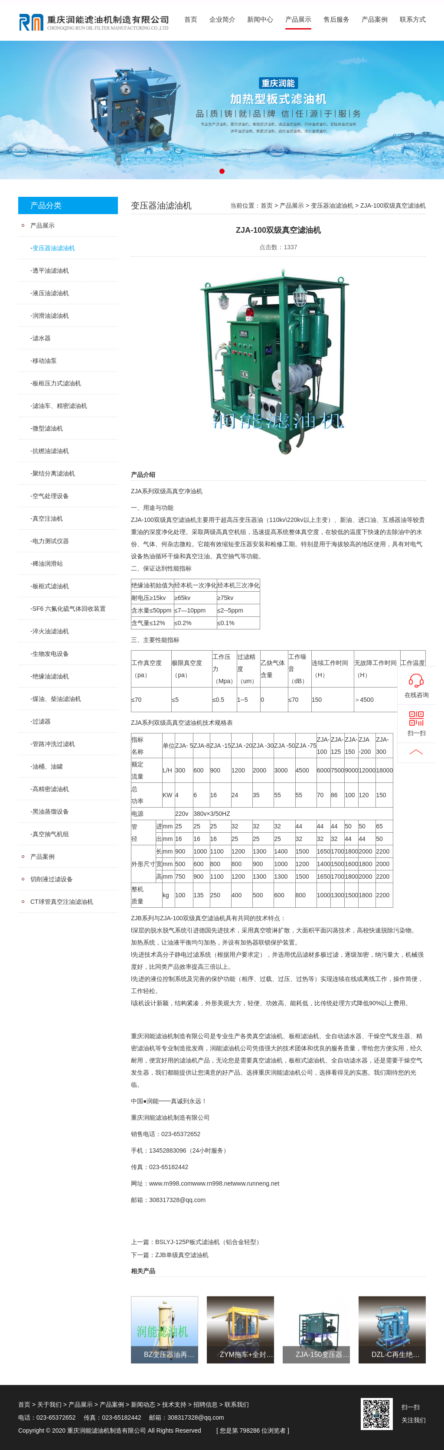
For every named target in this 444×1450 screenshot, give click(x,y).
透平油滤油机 (51, 270)
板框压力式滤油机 (57, 383)
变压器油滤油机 (54, 247)
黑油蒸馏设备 (51, 811)
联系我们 (237, 1404)
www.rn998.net (213, 1183)
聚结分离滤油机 (54, 473)
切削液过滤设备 (51, 879)
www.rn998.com (171, 1183)
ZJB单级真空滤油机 (182, 1254)
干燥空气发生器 (389, 1036)
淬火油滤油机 (51, 631)
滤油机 (187, 519)
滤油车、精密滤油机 (60, 405)
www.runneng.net (255, 1183)
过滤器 (42, 721)
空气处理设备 (51, 495)
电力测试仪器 (51, 541)
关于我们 (49, 1404)
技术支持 (174, 1404)
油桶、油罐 (48, 766)
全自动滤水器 (343, 1036)
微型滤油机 (48, 428)
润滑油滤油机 (51, 315)
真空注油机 (48, 518)
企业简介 (222, 19)
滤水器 (42, 338)
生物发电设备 (51, 653)
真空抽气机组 (51, 834)
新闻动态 (143, 1404)
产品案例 (375, 19)
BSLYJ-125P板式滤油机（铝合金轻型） (208, 1241)
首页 (190, 19)
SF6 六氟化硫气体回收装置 (69, 608)
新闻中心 (260, 19)
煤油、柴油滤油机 (57, 698)
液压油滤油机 (51, 293)
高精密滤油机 (51, 788)
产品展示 (298, 19)
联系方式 (413, 19)
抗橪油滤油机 (51, 450)
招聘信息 (205, 1404)
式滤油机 (313, 1060)
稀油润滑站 (48, 563)
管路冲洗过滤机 (54, 743)
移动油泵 (45, 360)
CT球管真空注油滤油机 (61, 901)
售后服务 (336, 19)
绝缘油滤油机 (51, 676)
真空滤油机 (187, 722)
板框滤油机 (304, 1036)
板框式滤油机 (51, 586)
